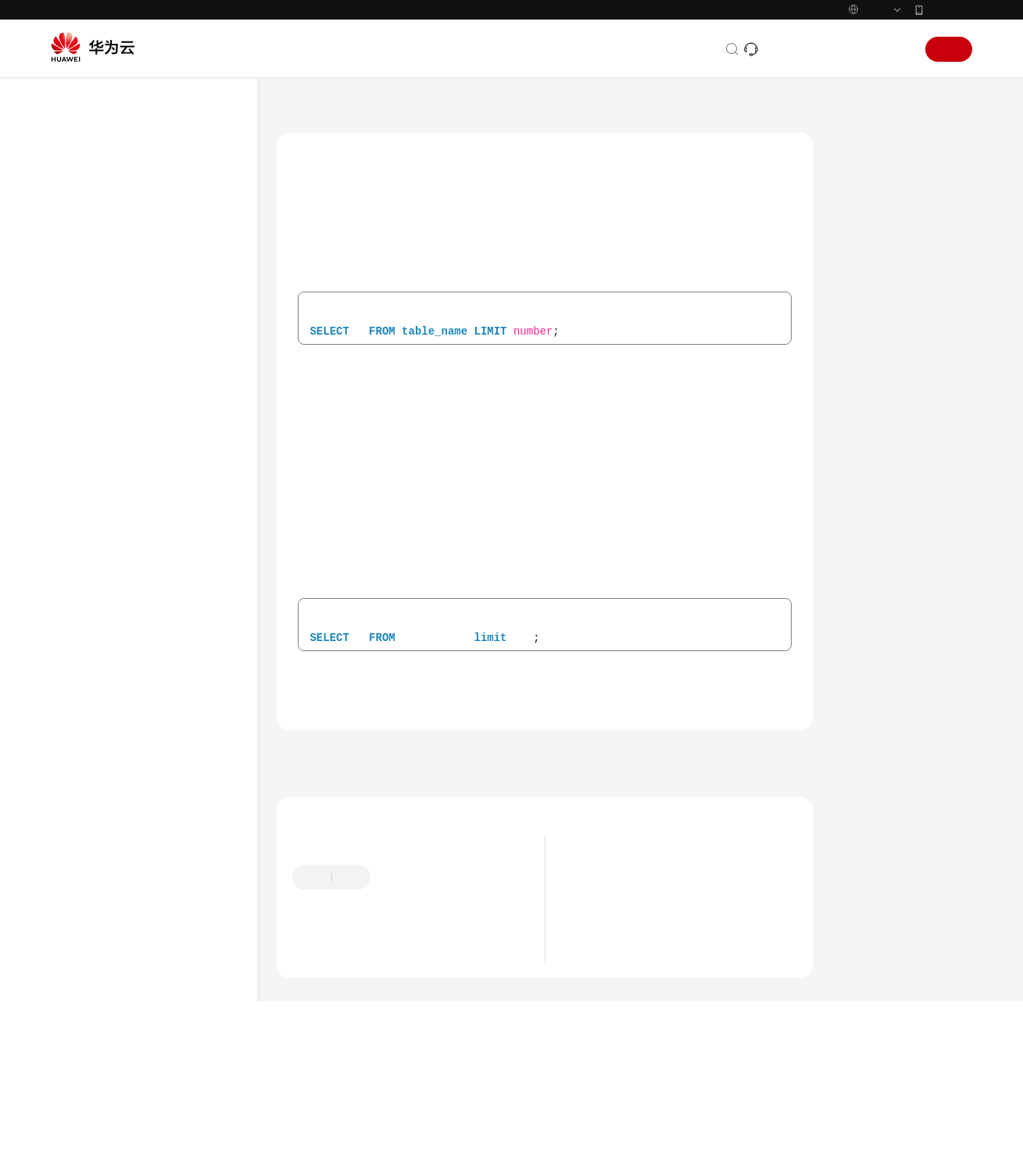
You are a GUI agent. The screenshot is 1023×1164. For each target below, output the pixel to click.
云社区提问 (404, 1036)
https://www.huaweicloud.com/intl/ (331, 16)
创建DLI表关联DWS (173, 362)
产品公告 (598, 958)
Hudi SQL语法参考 (124, 869)
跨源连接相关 (128, 250)
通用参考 (88, 1115)
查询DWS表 (156, 418)
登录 (896, 82)
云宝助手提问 (325, 1036)
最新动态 (598, 935)
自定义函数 (123, 700)
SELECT (114, 756)
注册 (949, 82)
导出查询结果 (128, 221)
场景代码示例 (99, 982)
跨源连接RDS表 (148, 447)
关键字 (864, 254)
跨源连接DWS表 (150, 334)
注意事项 (870, 290)
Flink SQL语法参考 (124, 841)
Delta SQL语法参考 (126, 897)
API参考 (85, 925)
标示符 (113, 784)
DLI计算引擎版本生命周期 (639, 982)
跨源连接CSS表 (147, 475)
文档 (781, 82)
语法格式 (870, 218)
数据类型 (118, 672)
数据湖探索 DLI (375, 141)
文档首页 (298, 141)
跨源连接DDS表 (148, 531)
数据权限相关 (128, 644)
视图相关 (118, 587)
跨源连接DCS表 (148, 503)
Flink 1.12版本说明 (621, 1029)
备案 (816, 82)
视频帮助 (88, 1038)
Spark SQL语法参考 (477, 141)
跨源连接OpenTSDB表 (163, 306)
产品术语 (88, 1143)
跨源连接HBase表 (153, 278)
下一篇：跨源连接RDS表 (740, 836)
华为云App (949, 42)
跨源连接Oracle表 (154, 559)
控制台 (855, 82)
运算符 (113, 812)
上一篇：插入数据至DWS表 (356, 836)
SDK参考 (87, 953)
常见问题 (88, 1010)
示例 (859, 326)
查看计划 (118, 615)
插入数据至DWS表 (171, 390)
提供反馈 (408, 958)
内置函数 (118, 728)
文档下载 (88, 1066)
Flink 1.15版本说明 (621, 1005)
